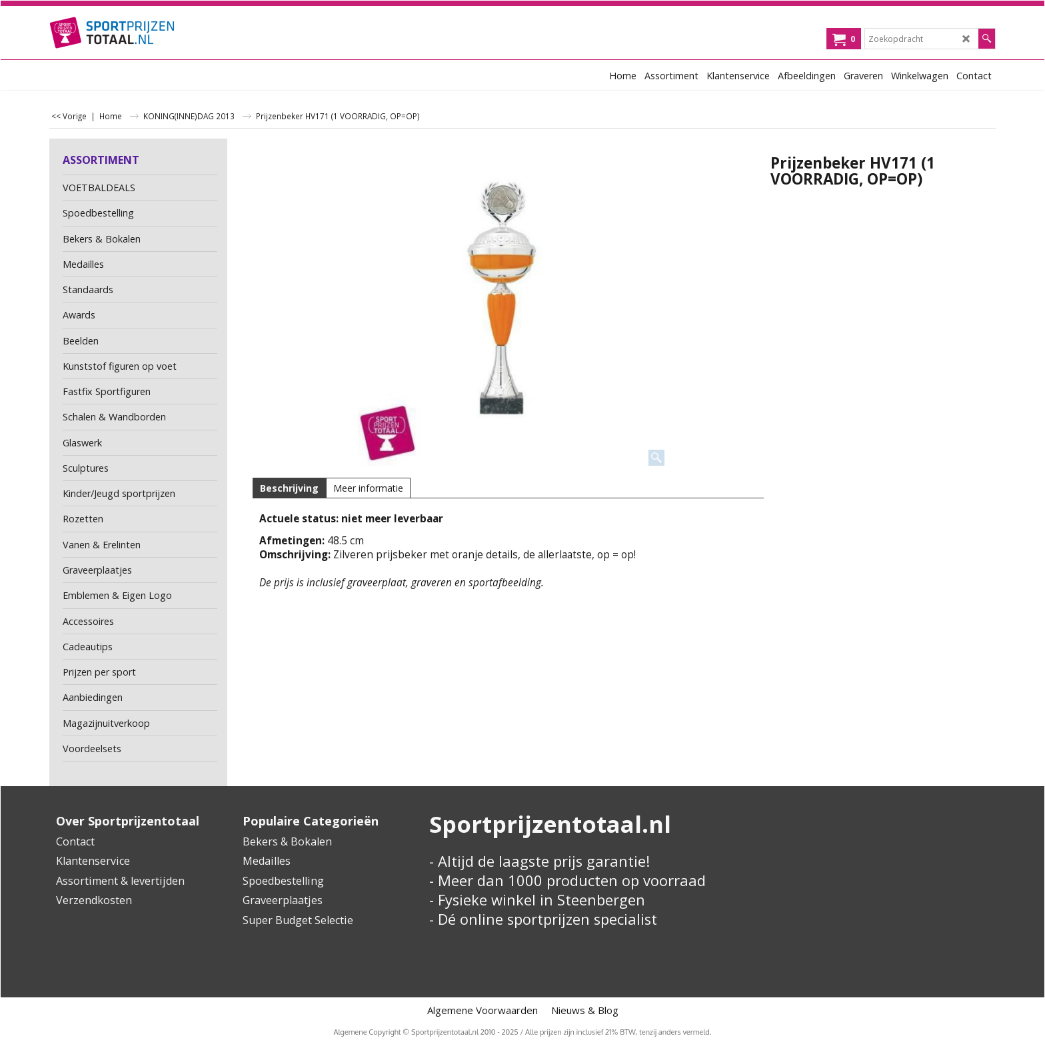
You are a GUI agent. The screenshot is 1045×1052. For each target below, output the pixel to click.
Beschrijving (289, 488)
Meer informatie (368, 488)
